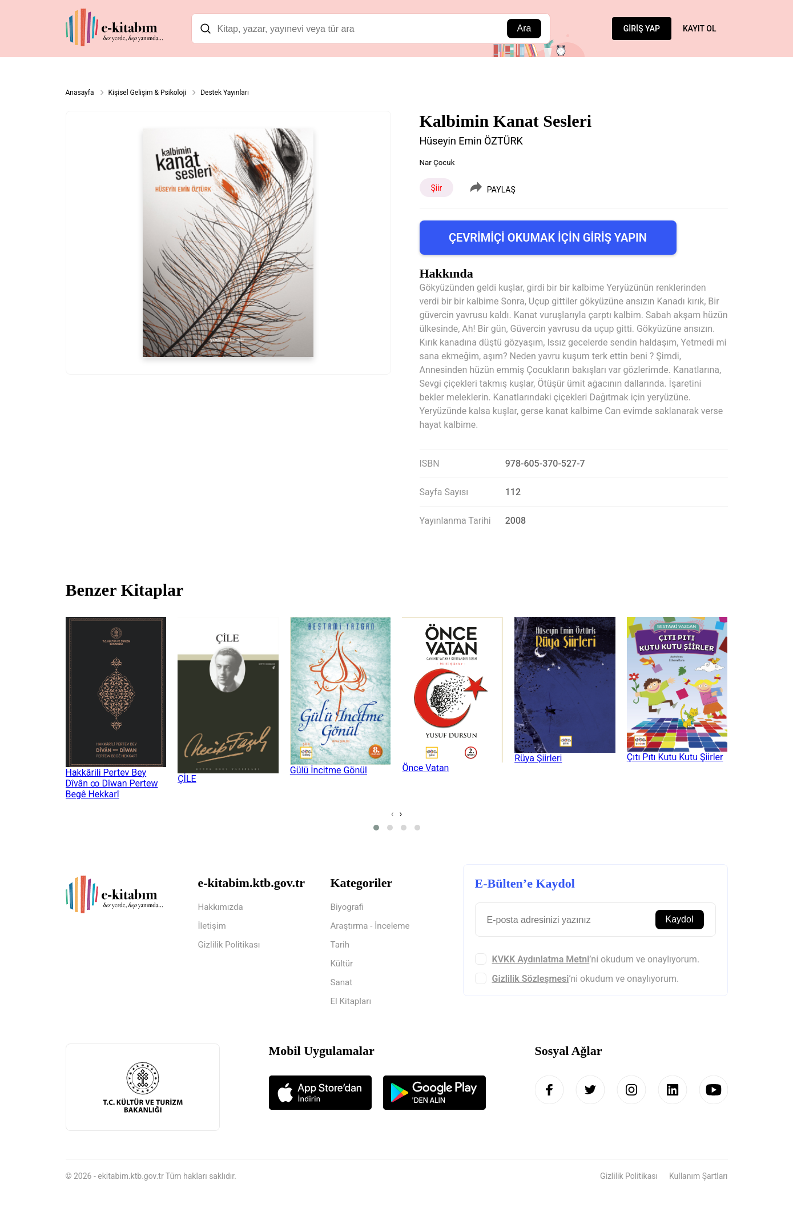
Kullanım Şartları (698, 1179)
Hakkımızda (222, 907)
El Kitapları (352, 1004)
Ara (524, 28)
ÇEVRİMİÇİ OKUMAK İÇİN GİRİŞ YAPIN (548, 237)
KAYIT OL (699, 28)
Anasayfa (80, 93)
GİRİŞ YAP (641, 28)
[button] (376, 827)
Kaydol (680, 919)
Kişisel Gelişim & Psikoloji (147, 93)
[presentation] (392, 813)
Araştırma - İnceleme (372, 926)
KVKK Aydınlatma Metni (541, 959)
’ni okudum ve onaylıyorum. (596, 959)
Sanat (342, 985)
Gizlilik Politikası (231, 946)
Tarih (341, 946)
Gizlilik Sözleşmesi (530, 978)
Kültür (343, 965)
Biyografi (348, 907)
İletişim (213, 926)
